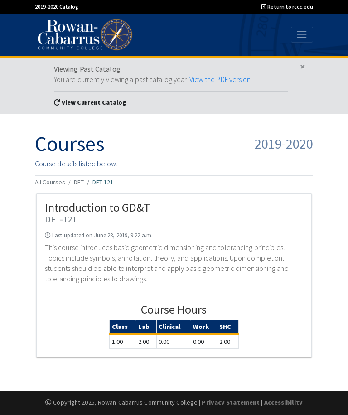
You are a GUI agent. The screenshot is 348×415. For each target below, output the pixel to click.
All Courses (50, 182)
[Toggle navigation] (302, 35)
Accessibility (283, 402)
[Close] (302, 67)
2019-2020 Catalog (56, 6)
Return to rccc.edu (287, 6)
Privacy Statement (231, 402)
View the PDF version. (220, 79)
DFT (79, 182)
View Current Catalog (90, 102)
